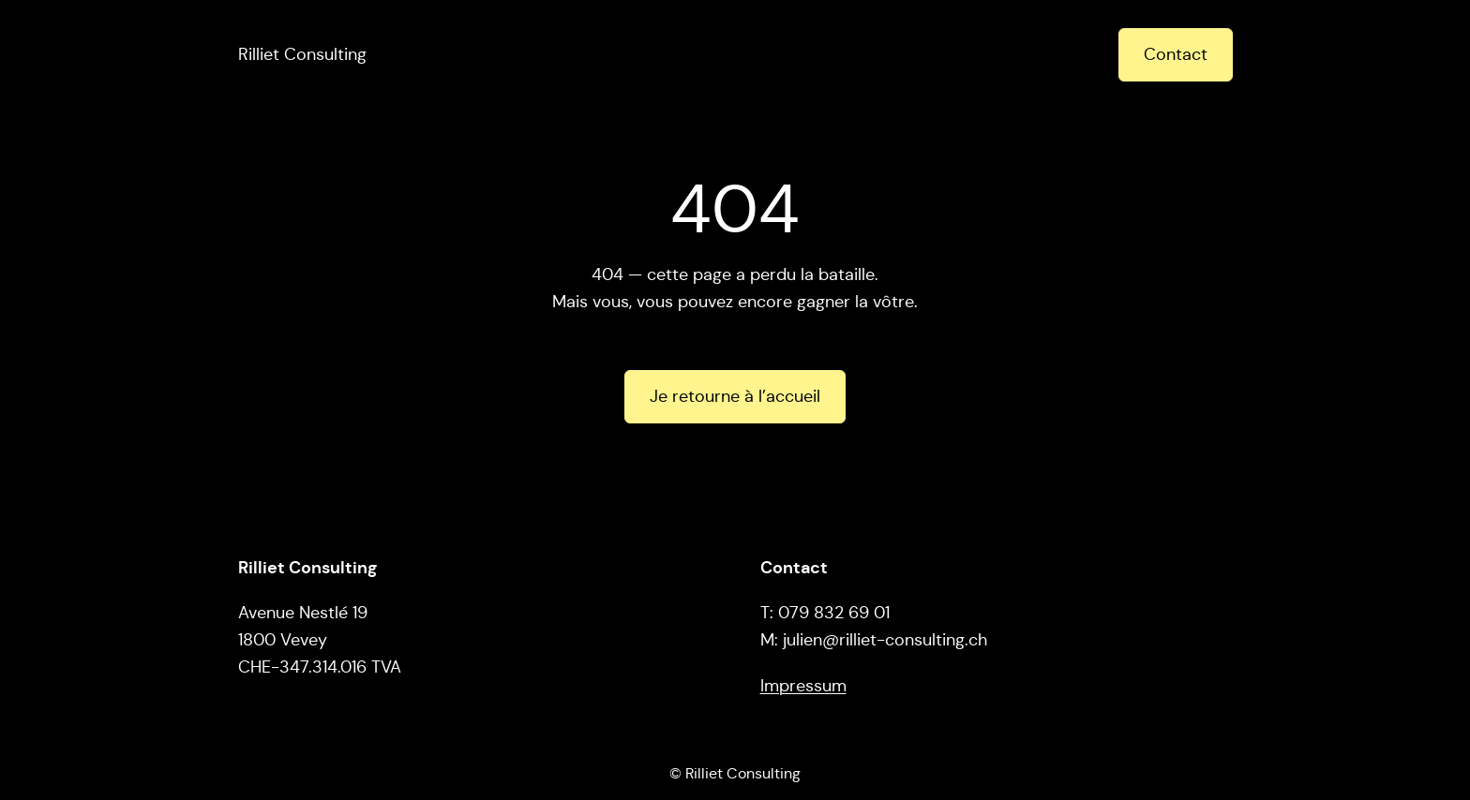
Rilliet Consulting (302, 54)
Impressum (803, 685)
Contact (1176, 54)
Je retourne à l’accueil (735, 396)
